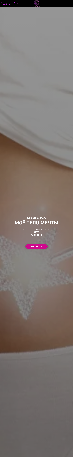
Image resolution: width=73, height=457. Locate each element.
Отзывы (4, 4)
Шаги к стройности (6, 3)
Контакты (12, 4)
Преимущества (18, 3)
